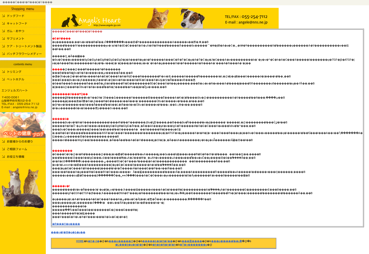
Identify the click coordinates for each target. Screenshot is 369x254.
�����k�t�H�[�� (157, 241)
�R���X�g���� (66, 224)
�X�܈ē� (93, 241)
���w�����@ (121, 241)
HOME (80, 241)
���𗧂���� (192, 241)
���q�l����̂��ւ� (226, 241)
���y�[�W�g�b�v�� (68, 232)
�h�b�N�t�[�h (164, 244)
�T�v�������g (193, 244)
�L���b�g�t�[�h (129, 244)
